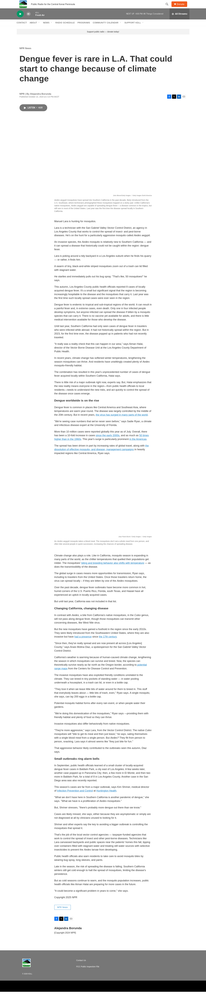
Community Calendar (106, 29)
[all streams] (179, 20)
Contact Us (81, 967)
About (33, 29)
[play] (20, 20)
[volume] (28, 20)
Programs (84, 29)
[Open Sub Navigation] (39, 29)
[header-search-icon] (168, 7)
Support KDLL (133, 29)
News (46, 29)
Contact (22, 29)
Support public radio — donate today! (103, 38)
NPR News (25, 54)
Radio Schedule (65, 29)
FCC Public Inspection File (87, 973)
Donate (182, 7)
